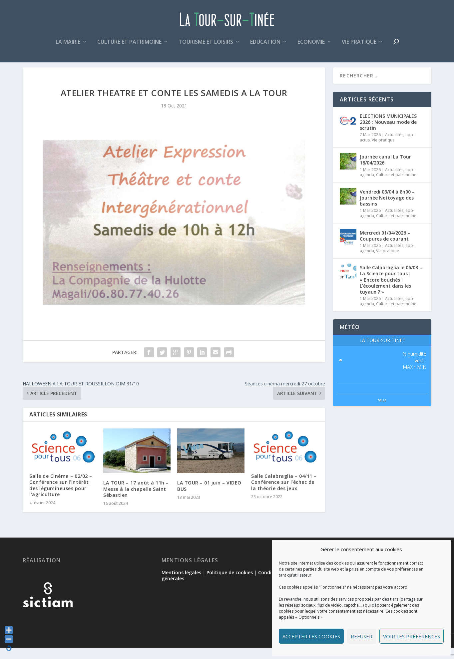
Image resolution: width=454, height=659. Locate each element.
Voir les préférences (411, 636)
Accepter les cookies (311, 636)
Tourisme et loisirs (206, 44)
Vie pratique (359, 44)
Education (265, 44)
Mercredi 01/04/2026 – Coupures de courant (385, 246)
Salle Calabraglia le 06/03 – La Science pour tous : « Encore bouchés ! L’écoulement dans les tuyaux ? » (391, 290)
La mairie (68, 44)
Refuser (361, 636)
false (382, 410)
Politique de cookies (230, 583)
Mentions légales (181, 583)
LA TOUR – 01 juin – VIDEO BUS (209, 496)
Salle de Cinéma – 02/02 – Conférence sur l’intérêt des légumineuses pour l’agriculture (60, 496)
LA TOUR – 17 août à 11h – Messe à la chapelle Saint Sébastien (136, 499)
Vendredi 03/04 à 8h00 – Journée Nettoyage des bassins (387, 208)
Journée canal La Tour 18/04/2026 (385, 170)
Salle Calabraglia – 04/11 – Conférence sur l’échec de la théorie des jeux (284, 493)
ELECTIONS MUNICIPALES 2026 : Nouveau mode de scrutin (388, 132)
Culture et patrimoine (129, 44)
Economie (311, 44)
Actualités (394, 145)
